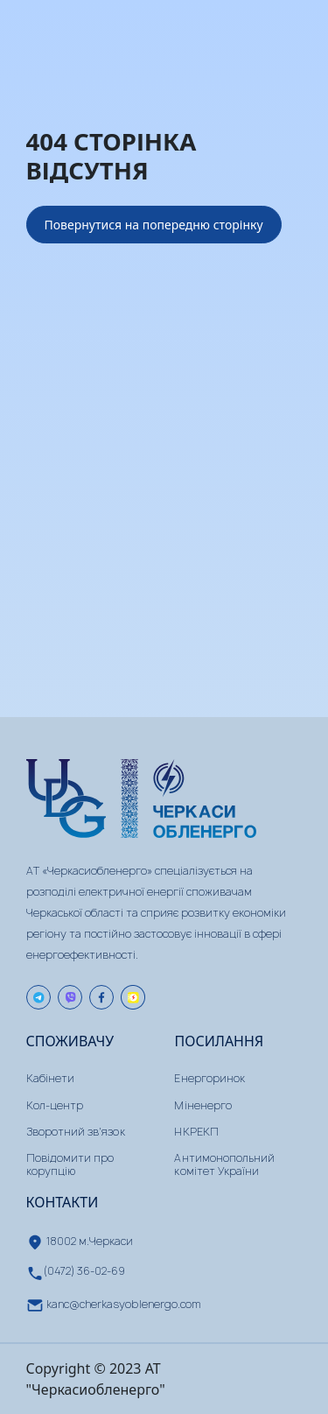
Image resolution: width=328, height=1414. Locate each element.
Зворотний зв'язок (75, 1131)
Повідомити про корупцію (70, 1164)
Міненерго (203, 1105)
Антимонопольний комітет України (224, 1164)
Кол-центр (55, 1105)
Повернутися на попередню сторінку (154, 224)
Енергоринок (209, 1078)
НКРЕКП (196, 1131)
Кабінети (50, 1078)
